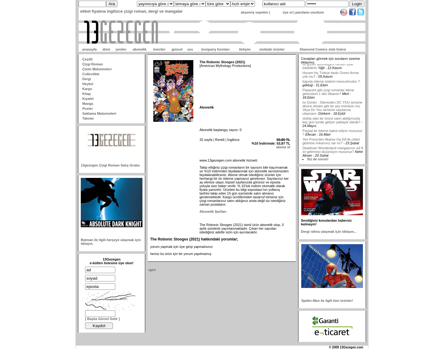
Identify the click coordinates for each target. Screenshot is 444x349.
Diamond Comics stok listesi (323, 49)
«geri (152, 270)
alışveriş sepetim (254, 12)
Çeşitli (87, 59)
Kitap (86, 94)
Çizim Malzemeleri (97, 69)
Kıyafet (88, 99)
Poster (87, 108)
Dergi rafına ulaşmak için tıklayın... (328, 231)
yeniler (120, 49)
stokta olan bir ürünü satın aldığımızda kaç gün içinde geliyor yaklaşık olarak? (331, 123)
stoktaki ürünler (272, 49)
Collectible (91, 74)
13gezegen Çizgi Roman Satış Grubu (110, 165)
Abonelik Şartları (212, 211)
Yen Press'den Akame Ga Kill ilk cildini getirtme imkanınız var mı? (331, 144)
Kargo (87, 89)
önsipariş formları (215, 49)
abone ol (283, 147)
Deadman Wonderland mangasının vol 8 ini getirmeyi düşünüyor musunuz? (332, 152)
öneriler (159, 49)
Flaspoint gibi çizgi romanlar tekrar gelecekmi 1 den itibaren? (328, 94)
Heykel (87, 84)
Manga (87, 103)
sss (190, 49)
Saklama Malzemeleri (99, 113)
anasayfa (89, 49)
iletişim (245, 49)
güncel (176, 49)
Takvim (88, 118)
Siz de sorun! (317, 159)
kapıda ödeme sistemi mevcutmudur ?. (331, 84)
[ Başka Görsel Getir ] (102, 319)
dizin (106, 49)
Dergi (86, 79)
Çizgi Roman (92, 64)
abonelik (139, 49)
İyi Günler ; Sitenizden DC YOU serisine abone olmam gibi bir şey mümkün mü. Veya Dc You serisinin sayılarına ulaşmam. (332, 110)
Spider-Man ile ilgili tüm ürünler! (327, 300)
